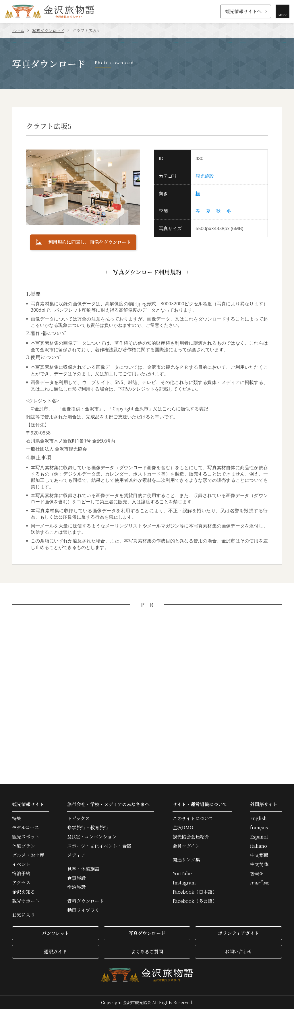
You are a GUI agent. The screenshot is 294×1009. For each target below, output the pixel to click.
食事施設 (76, 878)
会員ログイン (186, 846)
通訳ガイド (55, 951)
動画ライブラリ (83, 910)
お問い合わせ (238, 951)
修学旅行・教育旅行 (88, 827)
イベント (21, 864)
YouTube (182, 873)
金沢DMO (183, 827)
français (259, 827)
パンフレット (55, 933)
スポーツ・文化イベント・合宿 (99, 846)
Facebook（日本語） (195, 892)
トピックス (78, 818)
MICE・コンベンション (92, 837)
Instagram (184, 882)
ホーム (18, 30)
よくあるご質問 (147, 951)
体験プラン (23, 846)
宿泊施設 (76, 887)
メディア (76, 855)
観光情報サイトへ (243, 11)
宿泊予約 (21, 873)
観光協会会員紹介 (191, 837)
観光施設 (205, 176)
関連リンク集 (186, 859)
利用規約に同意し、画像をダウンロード (83, 242)
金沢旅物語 (49, 11)
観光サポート (26, 901)
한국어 (257, 873)
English (258, 818)
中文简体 (259, 864)
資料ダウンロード (85, 901)
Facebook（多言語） (195, 901)
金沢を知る (23, 892)
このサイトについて (193, 818)
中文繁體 (259, 855)
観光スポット (26, 837)
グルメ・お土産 (28, 855)
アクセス (21, 882)
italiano (258, 846)
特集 (16, 818)
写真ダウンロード (48, 30)
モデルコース (25, 827)
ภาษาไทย (260, 882)
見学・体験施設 (83, 869)
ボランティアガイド (238, 933)
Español (259, 837)
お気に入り (23, 915)
